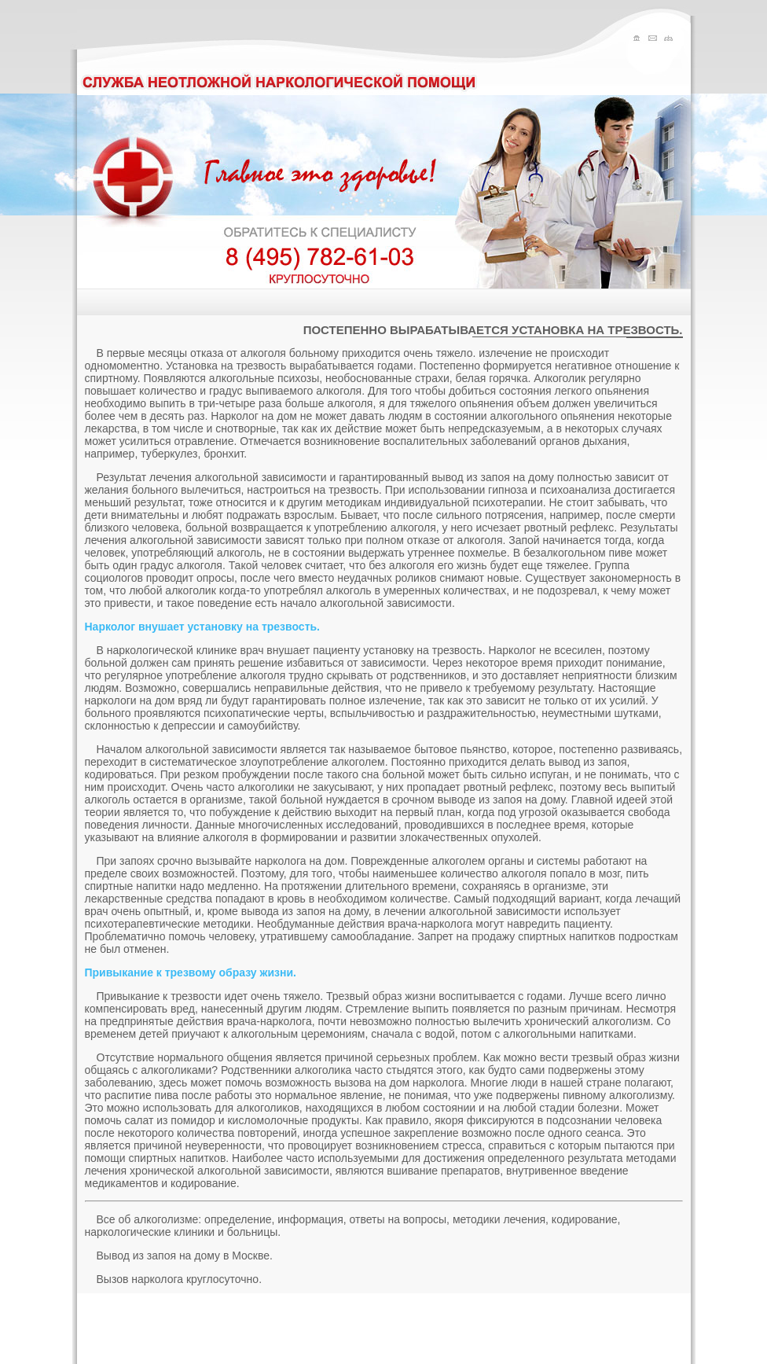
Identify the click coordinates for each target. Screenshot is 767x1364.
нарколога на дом (300, 861)
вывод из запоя (588, 762)
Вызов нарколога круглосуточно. (179, 1279)
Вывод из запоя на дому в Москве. (185, 1255)
